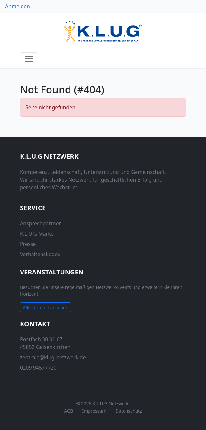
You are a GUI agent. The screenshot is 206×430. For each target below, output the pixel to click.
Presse (28, 243)
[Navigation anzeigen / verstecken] (29, 58)
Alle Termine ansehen (45, 307)
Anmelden (17, 6)
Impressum (94, 411)
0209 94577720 (38, 367)
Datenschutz (129, 411)
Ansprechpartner (40, 223)
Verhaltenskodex (40, 254)
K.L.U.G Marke (37, 233)
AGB (68, 411)
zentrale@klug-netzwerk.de (53, 357)
